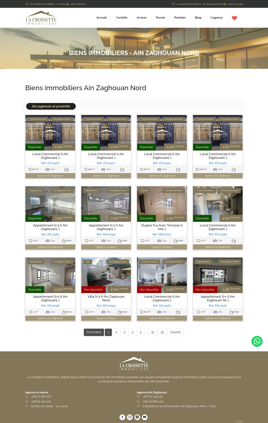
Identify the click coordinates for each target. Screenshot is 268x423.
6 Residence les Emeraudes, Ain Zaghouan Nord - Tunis (179, 406)
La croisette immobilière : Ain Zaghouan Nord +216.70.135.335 (207, 4)
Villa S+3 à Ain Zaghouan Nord (106, 298)
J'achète (122, 17)
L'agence (217, 17)
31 (152, 332)
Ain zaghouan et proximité (51, 106)
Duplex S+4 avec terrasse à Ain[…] (161, 227)
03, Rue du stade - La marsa (49, 406)
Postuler (180, 17)
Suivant (175, 332)
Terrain (160, 17)
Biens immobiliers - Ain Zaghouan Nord (143, 61)
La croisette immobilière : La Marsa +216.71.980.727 (55, 4)
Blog (198, 17)
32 (162, 332)
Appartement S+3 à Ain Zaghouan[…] (50, 227)
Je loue (141, 17)
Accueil (101, 17)
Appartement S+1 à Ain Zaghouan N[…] (218, 298)
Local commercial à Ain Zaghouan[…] (50, 155)
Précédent (94, 332)
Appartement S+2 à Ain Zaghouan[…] (106, 227)
